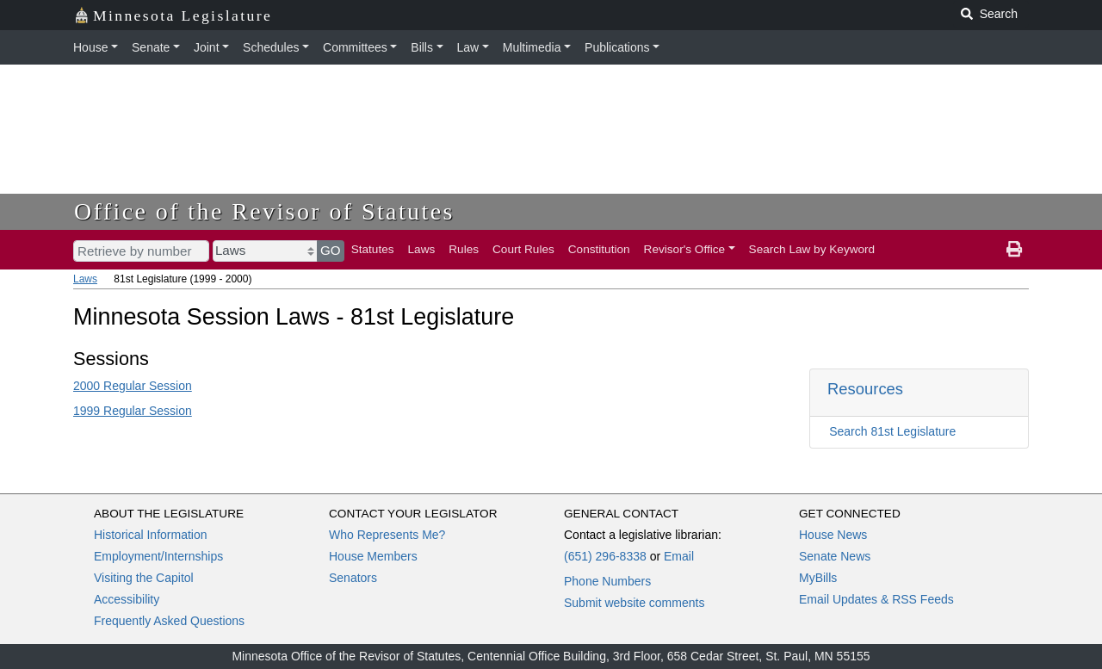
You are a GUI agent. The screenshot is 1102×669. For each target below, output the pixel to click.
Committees (355, 47)
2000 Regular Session (132, 386)
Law (468, 47)
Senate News (834, 556)
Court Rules (523, 249)
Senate (151, 47)
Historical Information (150, 535)
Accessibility (126, 599)
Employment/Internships (158, 556)
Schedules (271, 47)
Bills (422, 47)
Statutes (372, 249)
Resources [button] (865, 389)
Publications (617, 47)
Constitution (599, 249)
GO (330, 250)
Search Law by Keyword (812, 249)
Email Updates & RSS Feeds (876, 599)
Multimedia (532, 47)
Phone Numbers (607, 581)
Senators (353, 578)
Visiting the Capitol (144, 578)
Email (679, 556)
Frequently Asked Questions (169, 621)
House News (833, 535)
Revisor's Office (685, 249)
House (90, 47)
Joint (207, 47)
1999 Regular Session (132, 411)
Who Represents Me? (387, 535)
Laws (422, 249)
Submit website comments (634, 603)
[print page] (1014, 250)
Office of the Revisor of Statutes (264, 211)
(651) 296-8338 (605, 556)
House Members (373, 556)
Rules (464, 249)
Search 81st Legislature (892, 431)
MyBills (818, 578)
